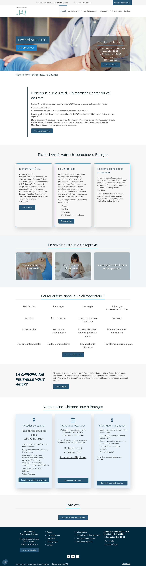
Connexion (126, 564)
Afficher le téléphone (84, 3)
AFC (66, 564)
